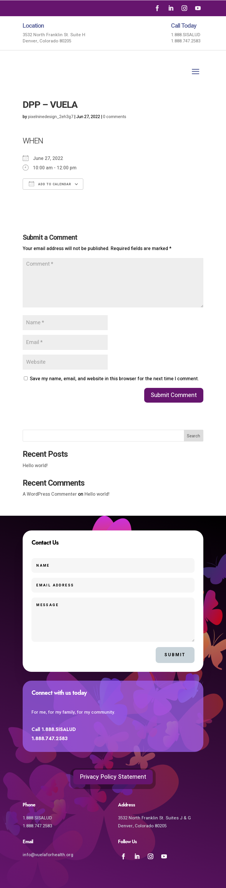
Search (193, 436)
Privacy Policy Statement (113, 777)
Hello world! (35, 465)
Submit (175, 655)
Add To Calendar (50, 184)
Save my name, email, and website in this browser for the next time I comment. (114, 378)
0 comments (114, 117)
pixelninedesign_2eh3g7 (50, 117)
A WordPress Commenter (50, 494)
